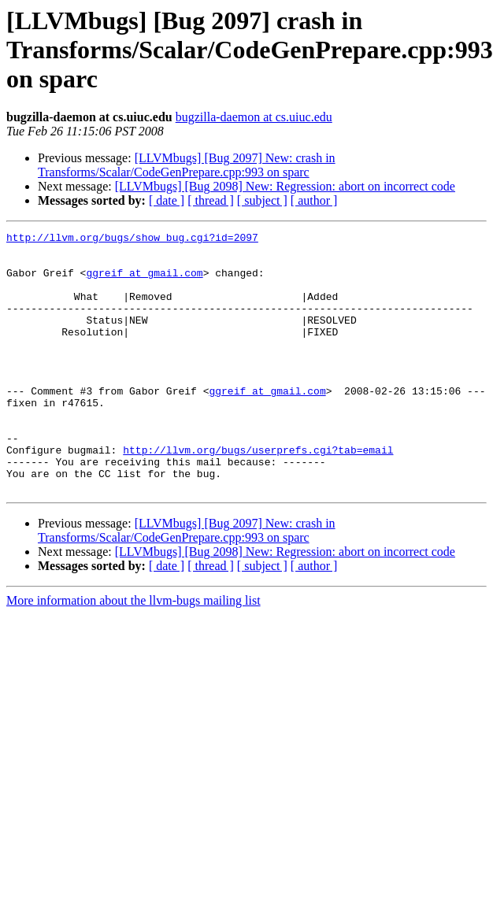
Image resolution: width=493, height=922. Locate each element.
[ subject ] (262, 200)
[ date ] (166, 200)
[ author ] (314, 200)
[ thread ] (210, 200)
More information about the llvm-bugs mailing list (133, 652)
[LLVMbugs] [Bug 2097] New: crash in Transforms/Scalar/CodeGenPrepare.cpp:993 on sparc (186, 165)
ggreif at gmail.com (144, 282)
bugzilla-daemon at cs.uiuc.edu (254, 117)
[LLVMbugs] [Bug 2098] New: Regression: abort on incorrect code (285, 186)
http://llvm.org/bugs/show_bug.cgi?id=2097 (132, 239)
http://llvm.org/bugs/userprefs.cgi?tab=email (258, 494)
